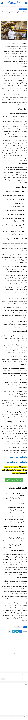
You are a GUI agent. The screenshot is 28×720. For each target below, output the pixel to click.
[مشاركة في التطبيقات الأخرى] (9, 631)
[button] (20, 631)
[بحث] (2, 3)
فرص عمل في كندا (23, 9)
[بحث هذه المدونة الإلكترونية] (16, 679)
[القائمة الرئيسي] (26, 3)
